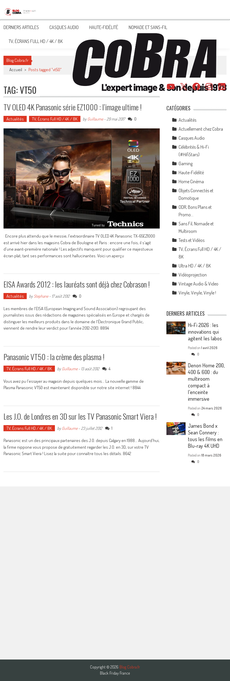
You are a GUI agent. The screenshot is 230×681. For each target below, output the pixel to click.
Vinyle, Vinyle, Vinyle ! (197, 293)
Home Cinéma (191, 181)
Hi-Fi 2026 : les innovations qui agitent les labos (205, 332)
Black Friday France (115, 673)
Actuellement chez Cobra (201, 129)
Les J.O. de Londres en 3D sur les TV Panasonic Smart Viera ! (80, 416)
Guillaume (95, 118)
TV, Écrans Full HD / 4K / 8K (36, 41)
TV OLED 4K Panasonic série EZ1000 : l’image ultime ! (72, 107)
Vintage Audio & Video (198, 284)
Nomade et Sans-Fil (148, 27)
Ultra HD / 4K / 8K (195, 266)
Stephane (41, 296)
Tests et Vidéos (191, 240)
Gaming (186, 163)
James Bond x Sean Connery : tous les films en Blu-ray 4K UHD (205, 436)
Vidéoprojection (193, 275)
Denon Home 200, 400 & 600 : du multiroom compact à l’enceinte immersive (206, 382)
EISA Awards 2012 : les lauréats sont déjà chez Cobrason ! (76, 284)
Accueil (15, 69)
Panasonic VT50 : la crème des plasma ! (54, 356)
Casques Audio (64, 27)
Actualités (15, 119)
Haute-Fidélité (103, 27)
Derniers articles (21, 27)
